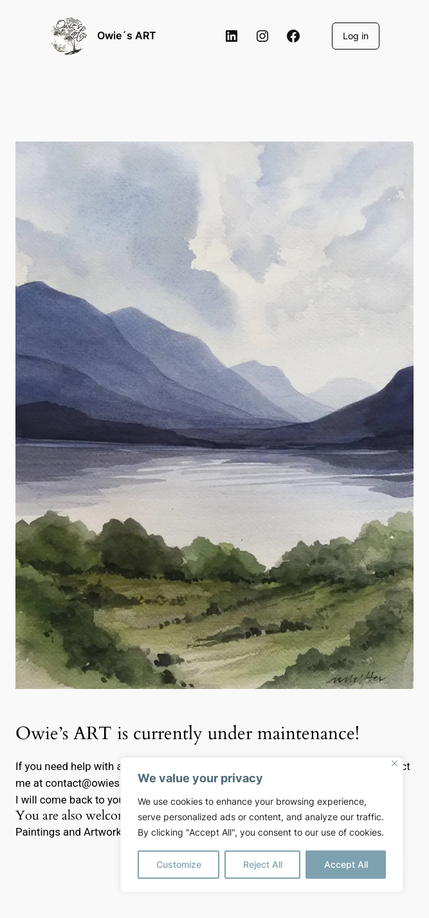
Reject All (262, 864)
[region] (261, 824)
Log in (356, 35)
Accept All (346, 864)
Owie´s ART (126, 35)
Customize (178, 864)
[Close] (394, 763)
